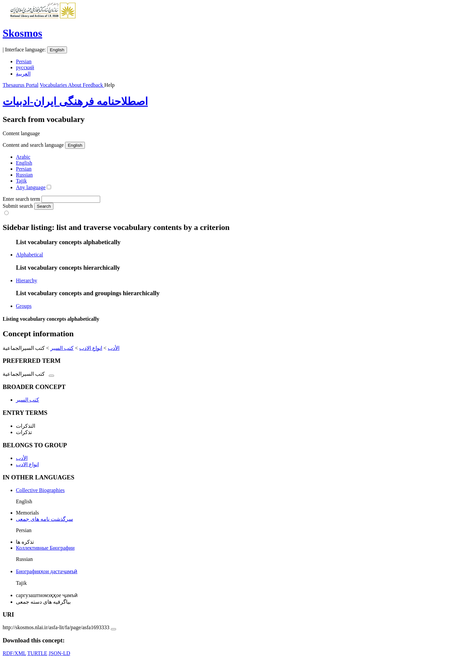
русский (25, 67)
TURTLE (37, 653)
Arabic (23, 157)
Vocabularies (54, 85)
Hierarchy (26, 280)
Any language (30, 187)
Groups (24, 306)
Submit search (18, 206)
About (75, 85)
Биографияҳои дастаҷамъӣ (46, 571)
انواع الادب (90, 348)
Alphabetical (29, 254)
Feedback (93, 85)
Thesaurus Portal (20, 85)
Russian (24, 175)
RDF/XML (14, 653)
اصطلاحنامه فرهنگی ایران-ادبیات (75, 101)
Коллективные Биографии (45, 548)
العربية (23, 74)
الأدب (113, 348)
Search (44, 206)
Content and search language (33, 145)
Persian (24, 61)
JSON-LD (59, 653)
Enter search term (21, 199)
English (57, 49)
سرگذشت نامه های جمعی (44, 519)
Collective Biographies (40, 490)
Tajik (21, 181)
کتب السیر (62, 348)
